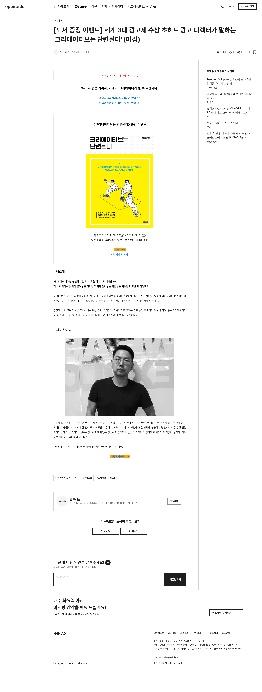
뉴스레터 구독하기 (226, 612)
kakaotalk (82, 663)
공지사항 (172, 633)
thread (70, 663)
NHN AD (59, 633)
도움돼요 (105, 531)
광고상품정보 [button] (136, 7)
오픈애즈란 (159, 633)
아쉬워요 (134, 531)
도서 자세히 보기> (119, 254)
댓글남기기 (175, 579)
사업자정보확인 (190, 644)
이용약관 (157, 657)
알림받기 (174, 501)
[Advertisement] (230, 196)
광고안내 (226, 633)
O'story (81, 6)
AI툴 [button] (153, 7)
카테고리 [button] (61, 7)
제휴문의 (184, 633)
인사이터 (117, 7)
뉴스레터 (214, 633)
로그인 (232, 6)
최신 (94, 7)
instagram (58, 663)
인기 (104, 7)
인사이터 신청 (247, 6)
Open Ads (14, 6)
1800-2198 (202, 648)
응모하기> (120, 250)
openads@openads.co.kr (229, 648)
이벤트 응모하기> (120, 456)
